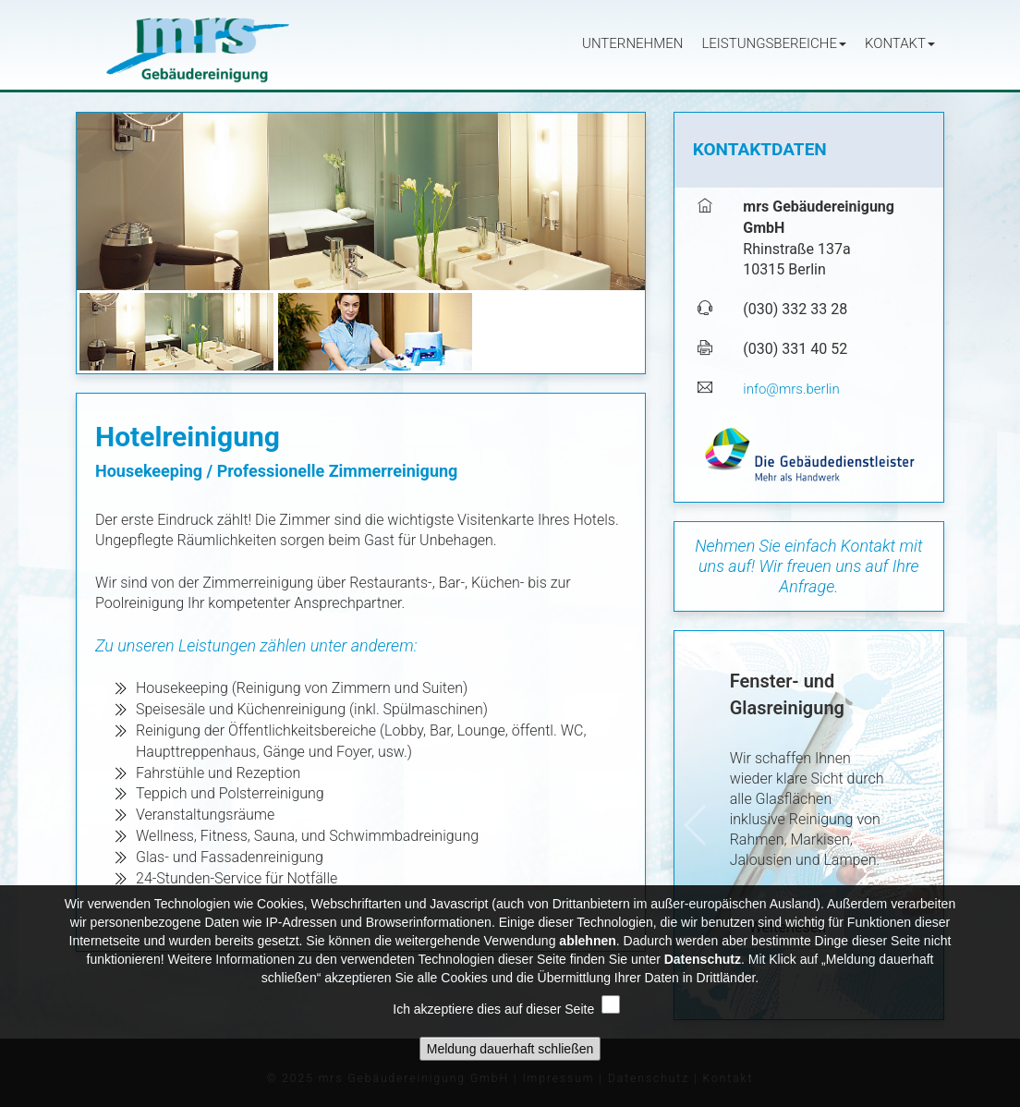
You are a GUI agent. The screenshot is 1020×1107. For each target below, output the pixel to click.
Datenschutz (702, 970)
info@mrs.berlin (791, 389)
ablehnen (587, 951)
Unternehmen (632, 43)
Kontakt (900, 43)
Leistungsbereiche (773, 43)
